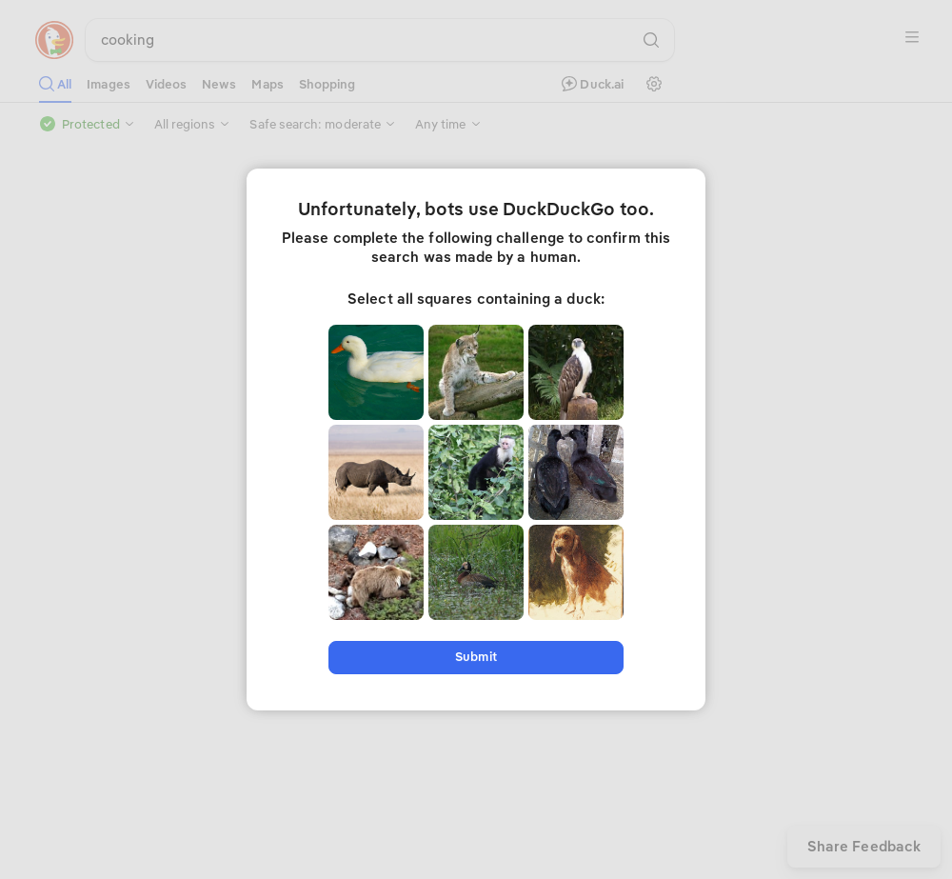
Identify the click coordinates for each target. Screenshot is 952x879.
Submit (475, 657)
